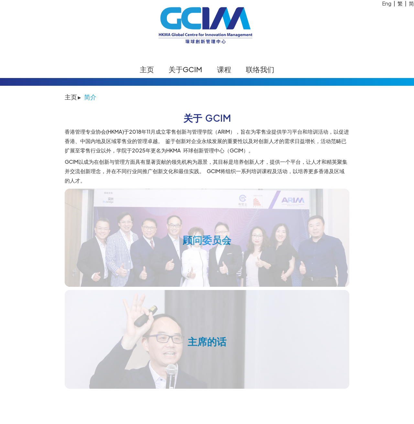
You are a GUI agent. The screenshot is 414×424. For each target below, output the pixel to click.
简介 (90, 97)
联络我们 (260, 69)
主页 (147, 69)
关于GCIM (185, 69)
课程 (224, 69)
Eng (386, 3)
